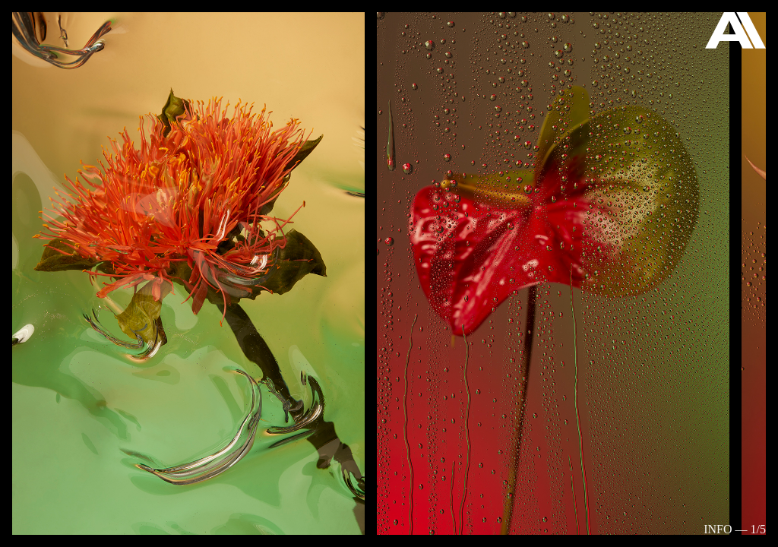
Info (718, 529)
